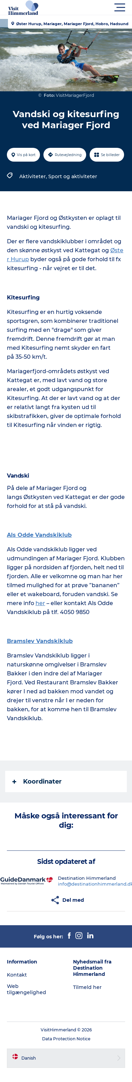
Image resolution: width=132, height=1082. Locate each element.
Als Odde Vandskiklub (39, 535)
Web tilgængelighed (26, 989)
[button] (97, 7)
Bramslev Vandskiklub (40, 641)
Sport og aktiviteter (72, 176)
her (40, 603)
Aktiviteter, (33, 176)
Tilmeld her (87, 987)
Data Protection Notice (66, 1038)
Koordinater (37, 781)
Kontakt (17, 975)
